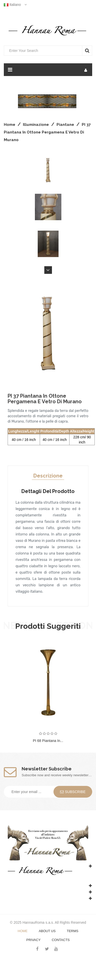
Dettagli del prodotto (48, 491)
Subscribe (73, 792)
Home (23, 931)
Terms (72, 931)
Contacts (61, 940)
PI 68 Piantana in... (48, 741)
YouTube (56, 948)
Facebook (37, 948)
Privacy (33, 940)
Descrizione (48, 476)
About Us (47, 931)
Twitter (46, 948)
